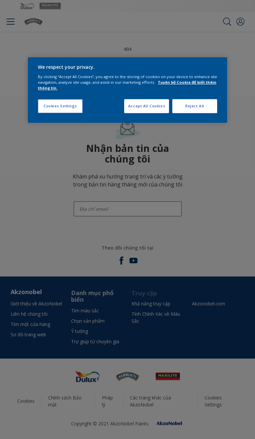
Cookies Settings (60, 105)
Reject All (194, 105)
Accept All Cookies (146, 105)
